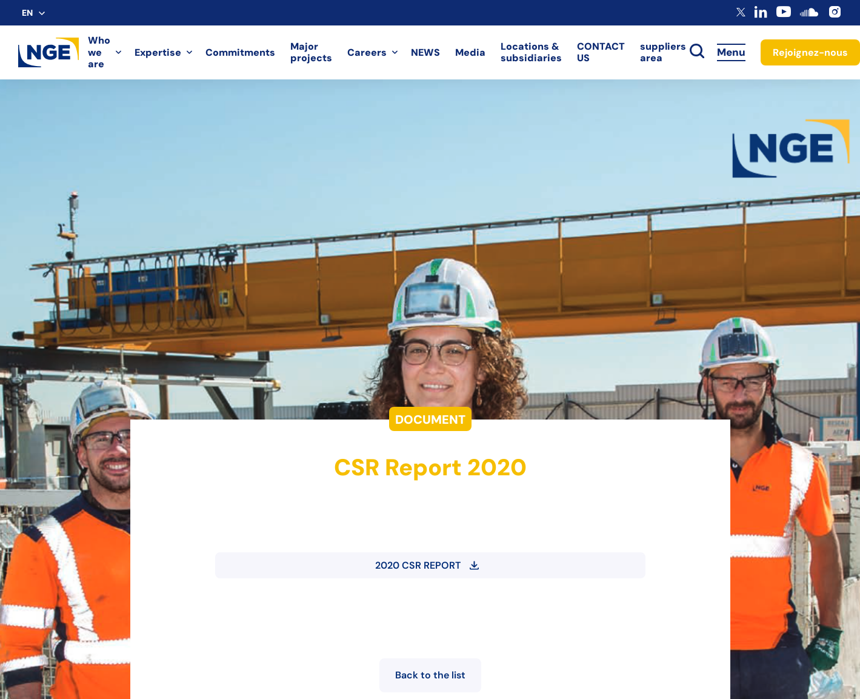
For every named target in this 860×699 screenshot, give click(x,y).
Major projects (311, 52)
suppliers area (663, 52)
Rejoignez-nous (810, 52)
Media (470, 52)
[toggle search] (697, 52)
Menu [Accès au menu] (731, 52)
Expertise (158, 52)
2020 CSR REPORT (427, 565)
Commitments (240, 52)
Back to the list (430, 675)
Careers (367, 52)
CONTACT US (601, 52)
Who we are (99, 52)
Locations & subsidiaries (531, 52)
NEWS (425, 52)
